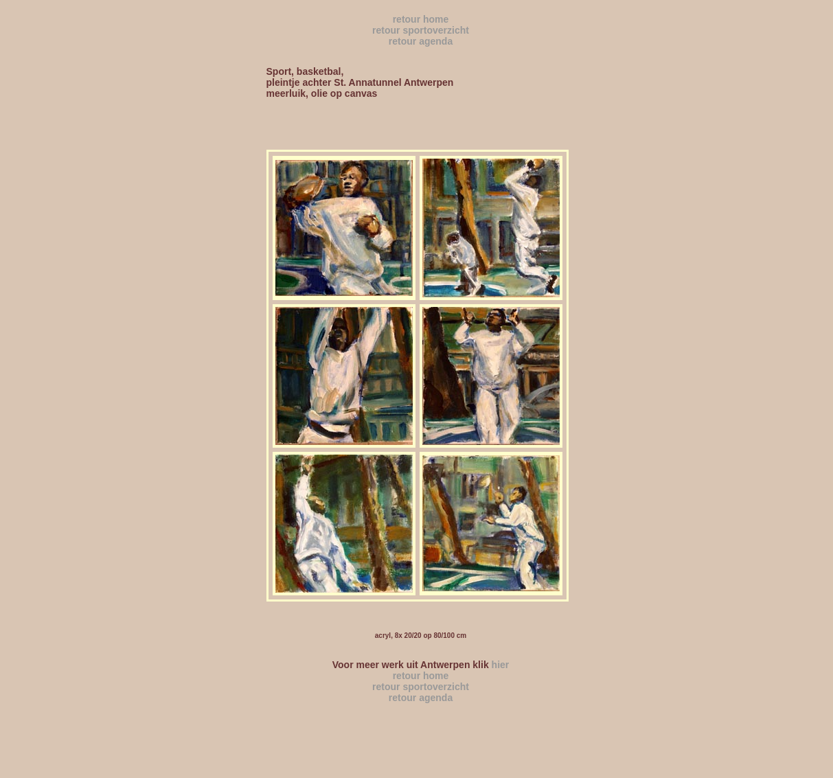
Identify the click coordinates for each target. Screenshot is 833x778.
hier (499, 664)
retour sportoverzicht (420, 30)
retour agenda (421, 41)
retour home (421, 19)
